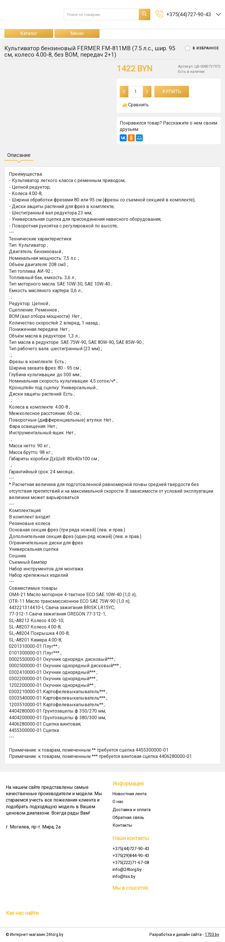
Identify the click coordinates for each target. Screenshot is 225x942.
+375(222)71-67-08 (130, 862)
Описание (19, 155)
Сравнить (136, 104)
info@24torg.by (127, 869)
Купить (171, 91)
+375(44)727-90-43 (130, 848)
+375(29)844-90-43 (130, 855)
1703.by (212, 934)
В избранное (202, 48)
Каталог (28, 33)
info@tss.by (123, 876)
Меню (77, 33)
